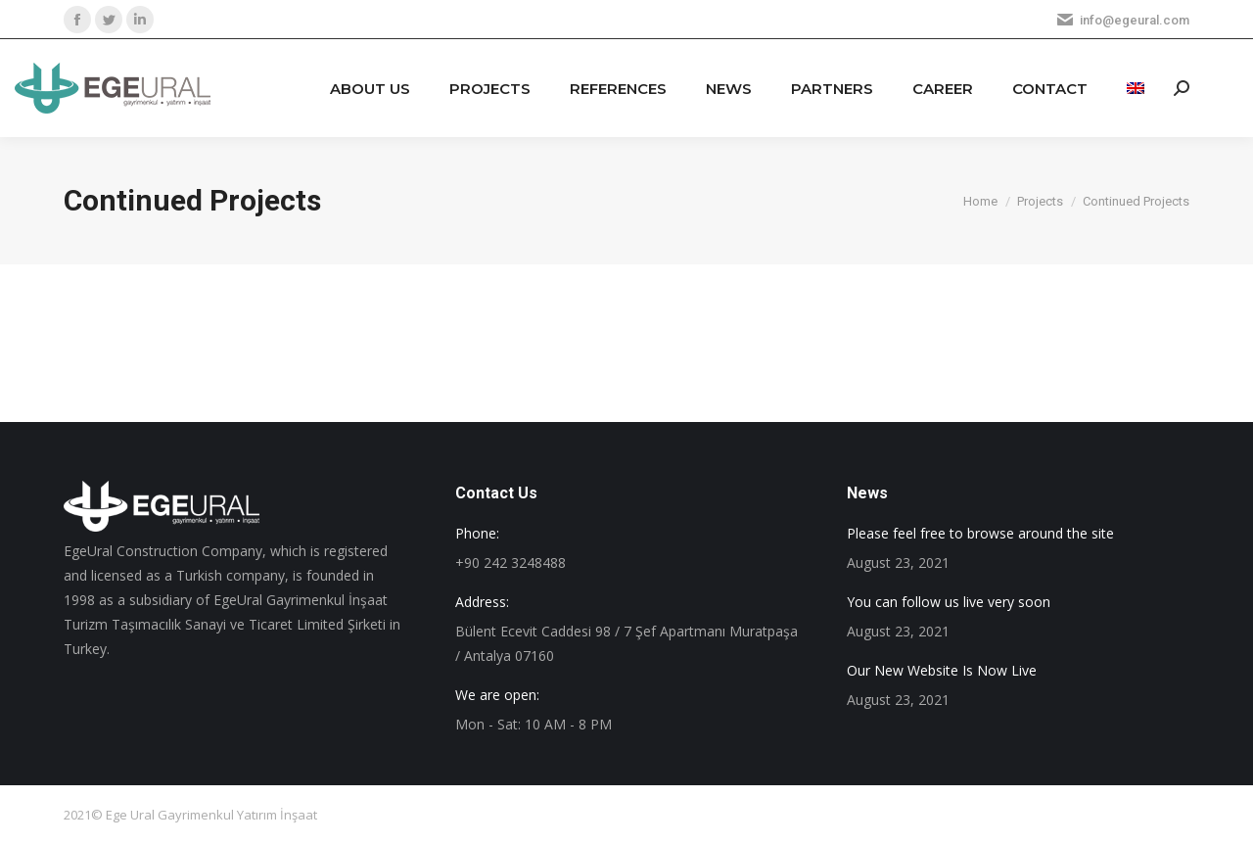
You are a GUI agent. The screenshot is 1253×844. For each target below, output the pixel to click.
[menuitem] (370, 88)
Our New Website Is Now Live (942, 670)
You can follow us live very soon (948, 601)
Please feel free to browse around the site (980, 533)
